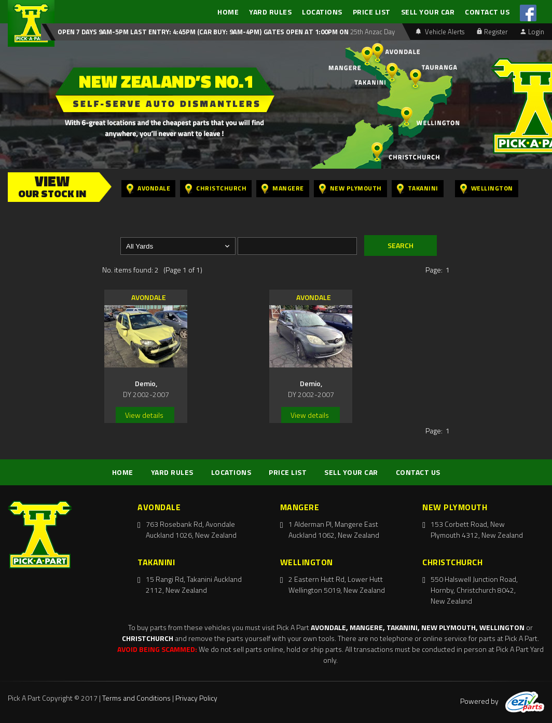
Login (532, 31)
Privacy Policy (196, 697)
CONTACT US (487, 11)
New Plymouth (350, 188)
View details (144, 415)
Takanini (417, 188)
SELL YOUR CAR (428, 11)
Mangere (282, 188)
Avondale (148, 188)
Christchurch (215, 188)
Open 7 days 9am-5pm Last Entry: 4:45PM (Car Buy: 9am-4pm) (159, 31)
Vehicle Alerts (440, 31)
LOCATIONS (322, 11)
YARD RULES (270, 11)
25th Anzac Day (372, 31)
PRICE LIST (372, 11)
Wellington (486, 188)
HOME (228, 11)
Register (492, 31)
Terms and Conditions (136, 697)
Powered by (502, 700)
